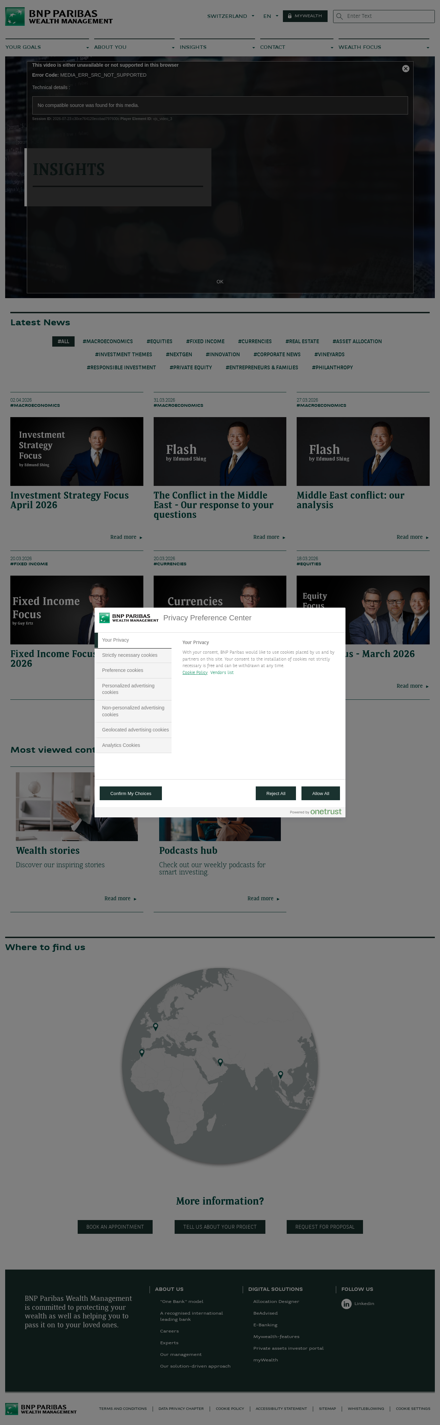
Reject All (276, 793)
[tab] (133, 640)
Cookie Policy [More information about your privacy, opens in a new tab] (195, 673)
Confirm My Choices (130, 793)
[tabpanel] (261, 659)
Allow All (320, 793)
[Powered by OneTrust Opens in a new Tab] (316, 813)
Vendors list (222, 673)
